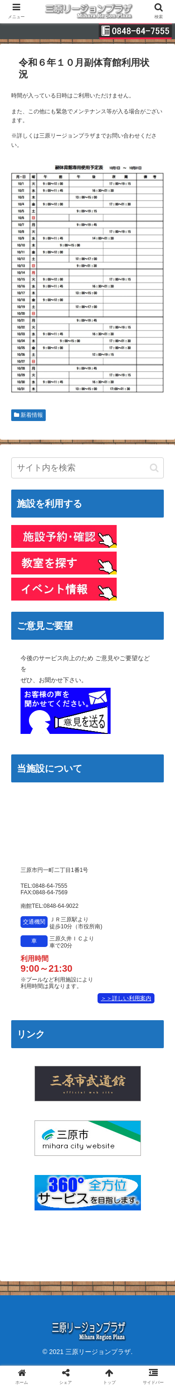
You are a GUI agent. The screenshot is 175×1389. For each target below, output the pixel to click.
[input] (87, 467)
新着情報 (28, 415)
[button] (154, 468)
